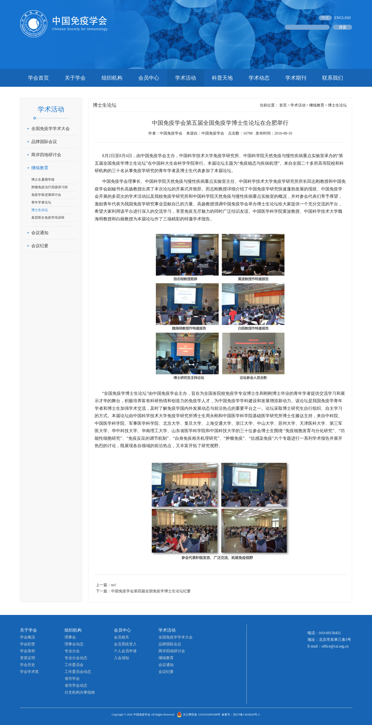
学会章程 (27, 651)
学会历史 (27, 665)
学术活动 (185, 78)
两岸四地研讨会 (46, 154)
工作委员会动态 (78, 672)
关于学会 (75, 78)
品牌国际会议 (44, 141)
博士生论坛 (39, 210)
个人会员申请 (125, 651)
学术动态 (259, 78)
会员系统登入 (125, 644)
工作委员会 (74, 665)
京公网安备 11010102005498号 (202, 714)
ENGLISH (343, 18)
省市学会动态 (76, 685)
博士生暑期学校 (43, 179)
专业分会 (72, 651)
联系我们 (332, 78)
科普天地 (222, 78)
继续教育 (39, 167)
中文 (325, 18)
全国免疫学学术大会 (50, 128)
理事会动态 (74, 644)
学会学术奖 (29, 672)
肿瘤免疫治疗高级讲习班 (49, 187)
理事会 (70, 637)
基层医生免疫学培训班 (48, 217)
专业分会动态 (76, 658)
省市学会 (72, 679)
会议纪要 (39, 245)
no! (113, 585)
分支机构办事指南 (80, 692)
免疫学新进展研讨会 (46, 195)
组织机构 (112, 78)
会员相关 (121, 637)
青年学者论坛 (41, 202)
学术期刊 (295, 78)
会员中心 (148, 78)
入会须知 (121, 658)
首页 (283, 105)
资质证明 (27, 658)
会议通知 (39, 232)
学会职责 (27, 644)
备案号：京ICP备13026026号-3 (241, 714)
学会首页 (38, 78)
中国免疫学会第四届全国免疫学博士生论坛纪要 (151, 591)
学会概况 (27, 637)
